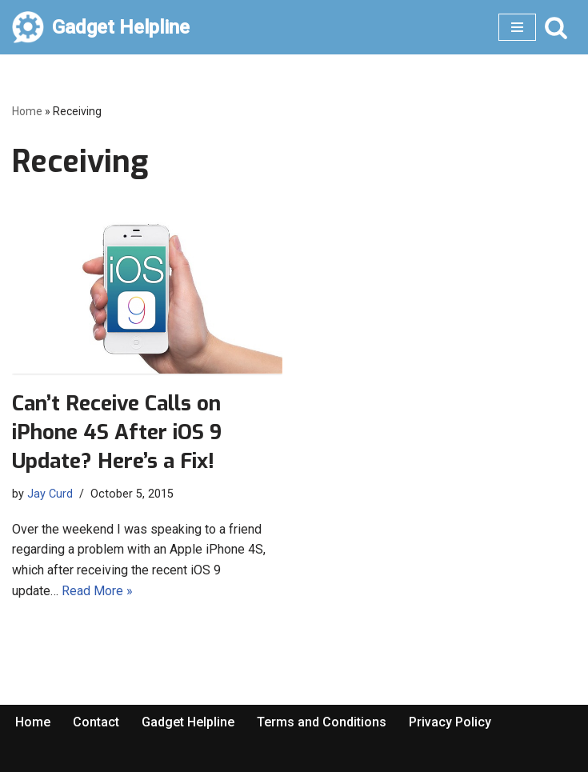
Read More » (97, 590)
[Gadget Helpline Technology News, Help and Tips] (101, 27)
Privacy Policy (450, 722)
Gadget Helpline (188, 722)
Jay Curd (50, 494)
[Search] (556, 27)
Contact (96, 722)
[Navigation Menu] (517, 27)
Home (27, 111)
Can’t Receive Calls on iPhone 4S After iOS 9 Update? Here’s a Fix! (117, 433)
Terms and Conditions (321, 722)
